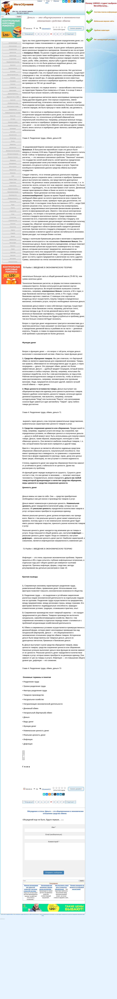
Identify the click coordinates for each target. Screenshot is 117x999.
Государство (12, 87)
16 (57, 34)
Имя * (54, 827)
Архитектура (12, 55)
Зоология (12, 100)
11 (41, 34)
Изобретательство (13, 103)
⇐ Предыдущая (28, 34)
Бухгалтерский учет (12, 74)
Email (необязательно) (53, 834)
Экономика (13, 258)
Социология (13, 211)
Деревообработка (13, 93)
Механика (13, 173)
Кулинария (13, 128)
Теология (12, 223)
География (13, 81)
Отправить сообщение (53, 872)
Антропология (13, 49)
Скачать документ (76, 28)
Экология (12, 255)
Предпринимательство (13, 62)
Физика (13, 236)
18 (63, 34)
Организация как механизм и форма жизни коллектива (45, 887)
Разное (13, 208)
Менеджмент (12, 163)
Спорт (12, 214)
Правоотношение (13, 188)
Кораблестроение (13, 125)
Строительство (13, 220)
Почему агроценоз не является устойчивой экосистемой (77, 887)
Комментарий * (53, 842)
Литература (13, 138)
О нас (48, 1)
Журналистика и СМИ (13, 97)
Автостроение (13, 46)
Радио (13, 204)
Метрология (13, 169)
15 (54, 34)
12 (45, 34)
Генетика (12, 77)
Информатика (13, 109)
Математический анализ (13, 150)
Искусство (13, 116)
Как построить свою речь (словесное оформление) (61, 887)
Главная (39, 1)
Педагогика (13, 182)
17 (60, 34)
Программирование (12, 192)
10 (38, 34)
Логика (13, 141)
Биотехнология (13, 68)
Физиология (13, 239)
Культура (12, 131)
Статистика (13, 217)
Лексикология (13, 135)
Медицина (13, 160)
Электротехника (12, 261)
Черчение (12, 252)
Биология (12, 65)
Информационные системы (12, 112)
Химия (13, 249)
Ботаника (12, 71)
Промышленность (13, 198)
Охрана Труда (13, 179)
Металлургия (12, 166)
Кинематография (13, 122)
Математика (12, 147)
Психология (13, 201)
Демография (12, 90)
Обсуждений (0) (46, 28)
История (13, 119)
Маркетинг (13, 144)
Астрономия (12, 58)
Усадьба (13, 233)
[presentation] (40, 866)
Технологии (13, 227)
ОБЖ (12, 176)
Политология (12, 185)
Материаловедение (12, 154)
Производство (13, 195)
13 (48, 34)
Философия (13, 242)
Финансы (12, 246)
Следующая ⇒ (71, 34)
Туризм (13, 230)
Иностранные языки (12, 106)
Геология (12, 84)
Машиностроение (13, 157)
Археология (13, 52)
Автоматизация (13, 43)
